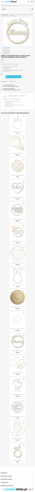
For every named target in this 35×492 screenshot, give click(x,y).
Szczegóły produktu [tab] (13, 95)
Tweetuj (11, 81)
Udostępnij (8, 81)
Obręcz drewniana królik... (17, 284)
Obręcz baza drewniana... (17, 131)
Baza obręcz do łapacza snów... (18, 328)
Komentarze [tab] (23, 95)
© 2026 (14, 489)
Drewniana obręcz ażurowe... (17, 263)
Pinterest (14, 81)
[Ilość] (2, 76)
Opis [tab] (5, 95)
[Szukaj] (17, 5)
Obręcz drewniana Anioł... (17, 350)
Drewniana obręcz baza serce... (17, 416)
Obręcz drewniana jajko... (17, 372)
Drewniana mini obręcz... (17, 460)
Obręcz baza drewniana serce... (17, 197)
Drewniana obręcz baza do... (17, 438)
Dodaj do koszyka (13, 77)
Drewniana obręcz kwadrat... (17, 153)
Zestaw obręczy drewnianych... (17, 306)
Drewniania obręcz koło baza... (17, 175)
